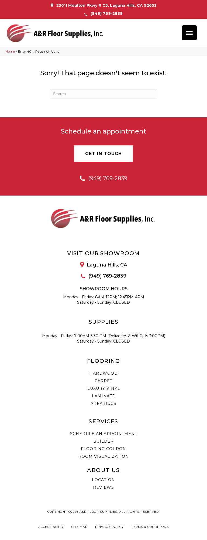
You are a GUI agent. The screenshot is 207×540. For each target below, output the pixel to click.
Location (103, 480)
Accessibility (51, 527)
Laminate (103, 396)
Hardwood (103, 373)
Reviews (103, 488)
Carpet (103, 381)
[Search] (103, 94)
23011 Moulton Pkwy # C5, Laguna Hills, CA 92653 (106, 5)
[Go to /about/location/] (103, 265)
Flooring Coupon (103, 449)
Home (10, 52)
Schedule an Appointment (103, 434)
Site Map (79, 527)
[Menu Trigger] (189, 32)
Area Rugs (103, 404)
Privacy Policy (109, 527)
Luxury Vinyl (103, 389)
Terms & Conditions (150, 527)
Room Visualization (103, 456)
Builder (103, 441)
